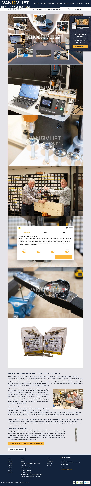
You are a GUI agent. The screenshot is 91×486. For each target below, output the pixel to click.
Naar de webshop (79, 46)
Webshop (72, 3)
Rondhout (23, 458)
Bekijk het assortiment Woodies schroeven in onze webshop (25, 443)
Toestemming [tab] (26, 232)
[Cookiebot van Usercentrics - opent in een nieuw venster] (67, 228)
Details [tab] (45, 232)
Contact (87, 3)
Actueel (9, 469)
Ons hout (49, 458)
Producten (51, 3)
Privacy (27, 482)
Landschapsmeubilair (26, 467)
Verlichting (23, 469)
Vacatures (80, 3)
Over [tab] (64, 232)
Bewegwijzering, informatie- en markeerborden (31, 474)
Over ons (36, 3)
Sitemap (49, 465)
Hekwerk (23, 459)
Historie (49, 459)
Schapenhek (50, 461)
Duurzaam (43, 3)
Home (9, 458)
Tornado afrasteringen (26, 472)
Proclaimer (21, 482)
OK (63, 256)
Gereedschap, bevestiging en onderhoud (30, 476)
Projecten (59, 3)
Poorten (22, 461)
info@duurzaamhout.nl (66, 469)
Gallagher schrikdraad (26, 470)
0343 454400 (79, 9)
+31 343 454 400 (65, 467)
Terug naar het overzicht (17, 449)
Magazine (66, 3)
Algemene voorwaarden (12, 482)
